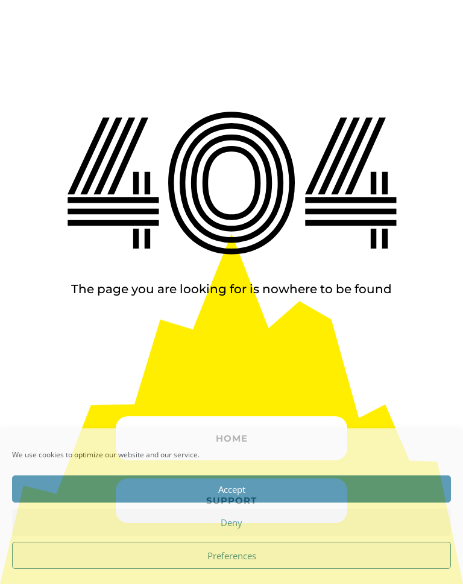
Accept (231, 489)
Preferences (231, 556)
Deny (231, 522)
